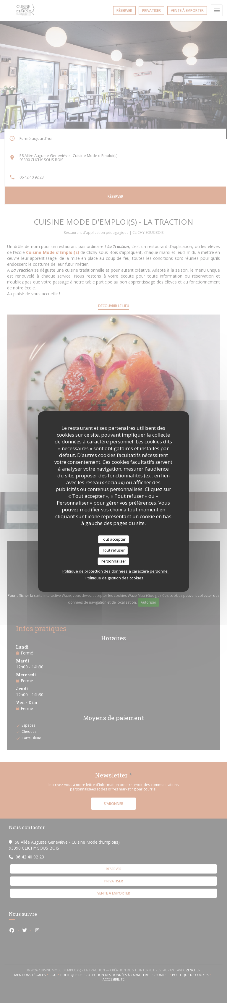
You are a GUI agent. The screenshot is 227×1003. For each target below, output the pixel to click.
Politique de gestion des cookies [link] (114, 578)
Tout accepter (113, 539)
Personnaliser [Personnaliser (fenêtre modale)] (113, 561)
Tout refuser (113, 550)
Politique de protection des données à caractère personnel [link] (115, 571)
